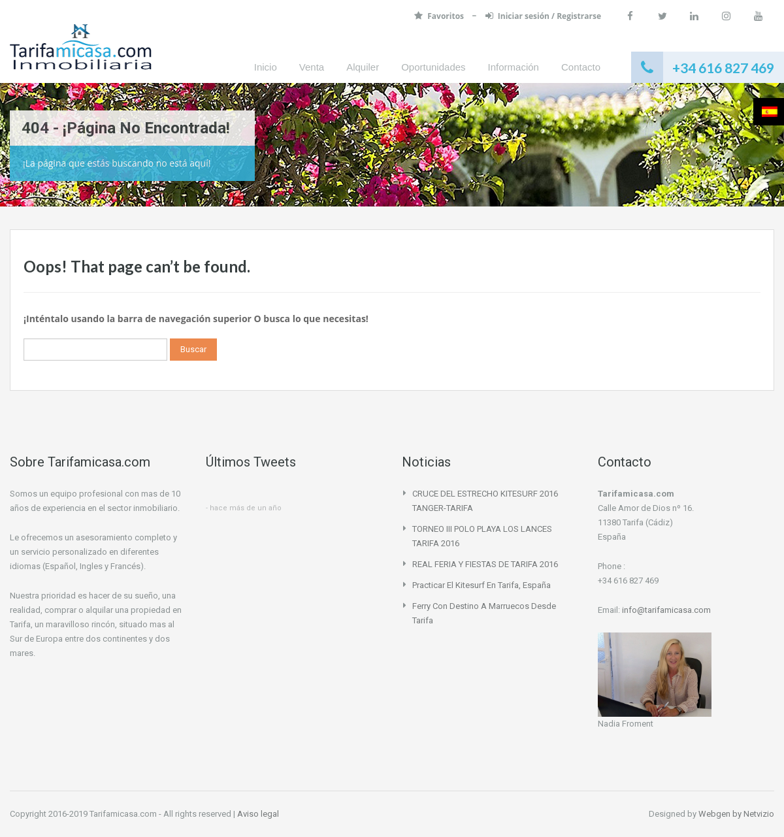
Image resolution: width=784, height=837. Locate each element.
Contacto (580, 67)
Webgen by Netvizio (736, 814)
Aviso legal (258, 814)
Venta (311, 67)
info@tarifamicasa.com (666, 610)
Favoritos (440, 16)
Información (513, 67)
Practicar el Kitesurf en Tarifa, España (481, 585)
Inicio (265, 67)
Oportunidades (433, 67)
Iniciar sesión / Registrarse (543, 16)
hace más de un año (246, 508)
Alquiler (362, 67)
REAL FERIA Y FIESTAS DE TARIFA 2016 (485, 564)
